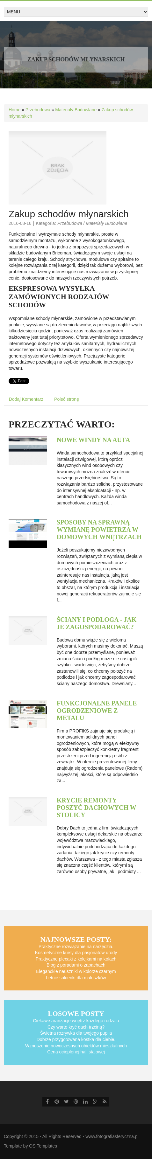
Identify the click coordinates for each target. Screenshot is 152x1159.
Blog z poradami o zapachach (76, 965)
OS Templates (43, 1146)
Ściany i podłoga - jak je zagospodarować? (96, 623)
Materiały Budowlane (76, 109)
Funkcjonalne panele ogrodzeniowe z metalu (97, 710)
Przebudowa (37, 109)
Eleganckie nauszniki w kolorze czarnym (76, 971)
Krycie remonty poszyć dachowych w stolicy (96, 807)
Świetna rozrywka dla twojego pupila (76, 1033)
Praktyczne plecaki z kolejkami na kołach (76, 958)
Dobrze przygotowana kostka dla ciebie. (76, 1039)
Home (14, 109)
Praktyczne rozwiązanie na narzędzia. (76, 946)
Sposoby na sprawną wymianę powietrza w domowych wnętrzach (99, 529)
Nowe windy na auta (93, 439)
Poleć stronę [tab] (66, 399)
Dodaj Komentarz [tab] (26, 399)
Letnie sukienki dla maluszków (76, 977)
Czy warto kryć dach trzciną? (76, 1027)
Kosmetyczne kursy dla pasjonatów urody (76, 952)
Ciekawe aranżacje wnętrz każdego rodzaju (76, 1020)
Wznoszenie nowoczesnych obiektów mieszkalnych (76, 1045)
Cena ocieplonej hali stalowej (76, 1051)
